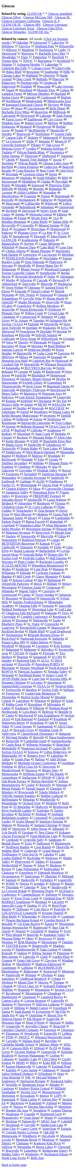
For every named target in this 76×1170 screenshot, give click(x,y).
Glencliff (7, 302)
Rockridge (34, 858)
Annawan (65, 594)
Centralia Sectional (33, 477)
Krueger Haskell (52, 913)
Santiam (11, 880)
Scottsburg (37, 722)
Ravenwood (9, 181)
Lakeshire (57, 755)
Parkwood (61, 360)
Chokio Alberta (16, 251)
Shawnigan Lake (43, 609)
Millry (34, 1063)
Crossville (27, 225)
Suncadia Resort (12, 499)
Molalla (23, 189)
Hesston (62, 331)
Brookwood (60, 807)
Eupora (49, 924)
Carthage (25, 481)
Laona (46, 518)
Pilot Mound (14, 935)
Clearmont (29, 997)
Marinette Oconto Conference (37, 763)
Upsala (53, 459)
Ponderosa (56, 481)
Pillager (36, 145)
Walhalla (41, 79)
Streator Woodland (32, 668)
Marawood (58, 627)
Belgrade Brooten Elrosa (44, 635)
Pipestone (63, 953)
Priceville (24, 664)
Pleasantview (10, 1117)
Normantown (14, 635)
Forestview (13, 693)
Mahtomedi (50, 137)
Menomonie (49, 942)
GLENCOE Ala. (38, 32)
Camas (26, 594)
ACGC (45, 660)
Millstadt (68, 876)
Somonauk (8, 1099)
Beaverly (45, 785)
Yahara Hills (60, 221)
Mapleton (28, 50)
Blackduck (38, 375)
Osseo (18, 108)
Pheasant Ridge (43, 437)
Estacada (20, 291)
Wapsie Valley (28, 591)
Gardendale (62, 518)
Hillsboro (8, 46)
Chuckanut (44, 401)
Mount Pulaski (11, 788)
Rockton (22, 437)
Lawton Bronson (35, 1000)
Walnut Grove (34, 123)
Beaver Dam (27, 247)
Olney (30, 938)
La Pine (47, 232)
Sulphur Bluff (10, 850)
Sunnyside (8, 390)
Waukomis (49, 328)
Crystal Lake (56, 313)
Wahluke (38, 463)
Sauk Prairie (64, 115)
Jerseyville (52, 302)
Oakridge (22, 42)
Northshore (42, 134)
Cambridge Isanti (35, 741)
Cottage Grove (41, 68)
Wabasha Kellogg (52, 148)
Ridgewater (31, 971)
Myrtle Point (39, 218)
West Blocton (22, 514)
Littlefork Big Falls (14, 68)
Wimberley (32, 1154)
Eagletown (8, 1081)
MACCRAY (57, 408)
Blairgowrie (63, 843)
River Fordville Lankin (17, 810)
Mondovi (8, 792)
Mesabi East (63, 532)
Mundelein (29, 181)
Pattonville (29, 1121)
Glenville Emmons (14, 145)
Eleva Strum (28, 338)
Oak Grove (53, 145)
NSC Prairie (27, 295)
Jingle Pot (8, 1015)
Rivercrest (45, 938)
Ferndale (43, 547)
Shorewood (9, 53)
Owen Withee (14, 287)
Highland (32, 75)
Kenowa (33, 752)
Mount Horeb (55, 298)
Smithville (57, 477)
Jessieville (8, 309)
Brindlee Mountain (14, 221)
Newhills (11, 1085)
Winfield (51, 803)
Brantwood (40, 927)
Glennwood (66, 207)
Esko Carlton (48, 949)
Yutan (22, 346)
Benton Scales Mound (35, 697)
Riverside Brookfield (29, 276)
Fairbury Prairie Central (34, 1088)
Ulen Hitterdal (11, 1077)
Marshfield (23, 964)
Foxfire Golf (10, 558)
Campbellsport (31, 894)
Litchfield (37, 931)
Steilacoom (29, 777)
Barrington (45, 61)
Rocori (66, 470)
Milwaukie (54, 704)
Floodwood (43, 126)
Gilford (68, 485)
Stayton (29, 243)
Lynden (31, 148)
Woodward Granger (57, 269)
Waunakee (49, 192)
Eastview (64, 353)
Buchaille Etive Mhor (16, 112)
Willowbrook (49, 338)
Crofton (55, 1055)
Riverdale (12, 174)
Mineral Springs (49, 225)
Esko (41, 459)
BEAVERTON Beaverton (18, 543)
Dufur (51, 276)
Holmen (33, 137)
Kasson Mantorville (18, 1066)
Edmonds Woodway (51, 872)
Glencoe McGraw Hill (38, 17)
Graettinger (9, 967)
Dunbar (32, 905)
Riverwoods (26, 792)
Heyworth (58, 280)
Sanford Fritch (54, 287)
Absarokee (25, 503)
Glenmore (67, 1030)
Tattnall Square (35, 788)
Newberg (7, 163)
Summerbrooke (61, 741)
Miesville (47, 284)
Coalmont (67, 916)
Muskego (56, 865)
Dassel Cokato (40, 291)
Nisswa (24, 883)
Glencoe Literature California (21, 21)
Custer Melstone (49, 243)
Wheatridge (29, 916)
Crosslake (58, 818)
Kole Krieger (62, 646)
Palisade (25, 573)
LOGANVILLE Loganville (19, 913)
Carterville (59, 748)
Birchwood (26, 715)
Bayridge (51, 1041)
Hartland (60, 93)
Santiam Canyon (12, 349)
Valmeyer (46, 200)
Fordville (21, 375)
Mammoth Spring (58, 386)
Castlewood (48, 97)
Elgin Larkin (28, 1099)
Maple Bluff (37, 631)
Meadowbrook (11, 770)
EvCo (64, 328)
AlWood (39, 1048)
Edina (62, 536)
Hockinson (46, 50)
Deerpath (40, 236)
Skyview (53, 104)
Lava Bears (29, 711)
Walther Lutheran (52, 796)
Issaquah (56, 357)
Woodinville (48, 799)
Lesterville (64, 397)
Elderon (55, 883)
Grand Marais (51, 850)
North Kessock (59, 668)
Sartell (24, 412)
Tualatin (7, 152)
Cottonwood (28, 317)
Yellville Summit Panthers (19, 796)
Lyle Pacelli (9, 832)
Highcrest (41, 807)
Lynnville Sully (34, 839)
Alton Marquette (56, 525)
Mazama (44, 141)
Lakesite (41, 1066)
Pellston (66, 1063)
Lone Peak (41, 569)
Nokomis (49, 240)
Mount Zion (25, 982)
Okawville (63, 847)
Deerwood (28, 211)
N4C (28, 1077)
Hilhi (66, 72)
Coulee (29, 785)
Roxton (6, 869)
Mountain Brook (26, 1139)
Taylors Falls (50, 690)
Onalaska (26, 178)
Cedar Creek (45, 353)
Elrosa (6, 291)
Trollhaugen (9, 854)
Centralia (30, 97)
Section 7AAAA (12, 324)
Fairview (24, 46)
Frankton (7, 466)
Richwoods (9, 459)
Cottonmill (41, 818)
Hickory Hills (10, 404)
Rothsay (7, 434)
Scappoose (54, 430)
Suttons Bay (50, 1099)
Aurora (37, 419)
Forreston (50, 1030)
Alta (54, 466)
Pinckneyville (29, 83)
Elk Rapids (57, 774)
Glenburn (24, 466)
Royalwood (13, 993)
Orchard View (31, 803)
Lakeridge (51, 64)
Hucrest (43, 982)
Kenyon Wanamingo (31, 1055)
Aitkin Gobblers (27, 192)
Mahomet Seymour (18, 532)
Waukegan (12, 1114)
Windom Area (11, 123)
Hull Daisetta (58, 558)
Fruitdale (26, 86)
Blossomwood (51, 1092)
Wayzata (7, 265)
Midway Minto (49, 1044)
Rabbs (69, 1022)
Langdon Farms (12, 93)
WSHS (10, 883)
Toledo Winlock (49, 792)
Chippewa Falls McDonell (23, 613)
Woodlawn (41, 412)
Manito (69, 883)
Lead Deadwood (60, 631)
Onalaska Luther (30, 525)
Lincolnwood (36, 108)
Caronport (42, 646)
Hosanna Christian (14, 682)
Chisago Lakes (11, 75)
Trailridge (42, 810)
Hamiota (7, 1004)
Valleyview (9, 733)
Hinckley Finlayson (33, 390)
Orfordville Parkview (15, 584)
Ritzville (38, 737)
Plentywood (22, 861)
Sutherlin (58, 638)
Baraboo (31, 690)
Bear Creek (47, 170)
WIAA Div (59, 404)
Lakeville (29, 957)
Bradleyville (59, 887)
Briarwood (23, 134)
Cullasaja (8, 1059)
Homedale (56, 521)
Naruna (27, 865)
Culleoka (36, 430)
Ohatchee (51, 876)
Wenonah (8, 675)
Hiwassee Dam (11, 1022)
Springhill (30, 474)
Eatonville (50, 1033)
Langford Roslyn (52, 997)
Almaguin (26, 547)
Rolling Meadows (48, 306)
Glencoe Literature (55, 24)
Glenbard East (52, 898)
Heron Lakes (44, 1147)
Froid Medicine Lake (44, 836)
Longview (8, 627)
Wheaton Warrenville (58, 364)
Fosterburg (26, 872)
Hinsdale (21, 185)
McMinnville (36, 130)
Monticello (57, 130)
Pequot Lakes (61, 412)
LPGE (6, 430)
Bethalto (60, 434)
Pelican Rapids (28, 163)
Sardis (37, 371)
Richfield (24, 814)
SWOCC (24, 1037)
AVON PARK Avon (14, 679)
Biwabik (7, 924)
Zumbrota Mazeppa (54, 474)
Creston (23, 371)
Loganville (65, 880)
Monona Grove (11, 148)
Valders (40, 861)
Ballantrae (54, 580)
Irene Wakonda (34, 262)
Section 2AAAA (12, 752)
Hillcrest (11, 50)
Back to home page (14, 1165)
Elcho (57, 547)
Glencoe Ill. (62, 17)
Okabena (42, 514)
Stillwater (22, 909)
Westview (27, 53)
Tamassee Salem (12, 518)
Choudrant (54, 993)
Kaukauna (21, 708)
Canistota (8, 1088)
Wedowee (51, 858)
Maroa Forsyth (35, 521)
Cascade (42, 280)
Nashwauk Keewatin (33, 638)
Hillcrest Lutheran (48, 1004)
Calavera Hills (19, 1048)
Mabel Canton (39, 1008)
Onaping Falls (28, 605)
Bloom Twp (55, 1015)
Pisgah (56, 342)
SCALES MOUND (14, 565)
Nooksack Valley (61, 1081)
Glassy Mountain (47, 576)
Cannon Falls (14, 137)
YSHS (34, 441)
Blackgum (8, 668)
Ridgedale (55, 189)
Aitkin (6, 759)
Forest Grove (14, 119)
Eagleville (53, 1019)
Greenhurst (65, 1117)
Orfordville (51, 324)
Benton (44, 1095)
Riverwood (27, 115)
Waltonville (40, 620)
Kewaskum (27, 1095)
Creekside (12, 839)
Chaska (45, 181)
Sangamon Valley (17, 492)
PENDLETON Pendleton (22, 258)
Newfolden (50, 258)
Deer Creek (23, 79)
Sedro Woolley (11, 529)
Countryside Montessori (40, 693)
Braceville (12, 1150)
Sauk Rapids (23, 1011)
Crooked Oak (10, 364)
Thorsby (23, 342)
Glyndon (68, 338)
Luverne (7, 192)
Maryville (47, 536)
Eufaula (66, 1128)
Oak (51, 722)
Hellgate (68, 690)
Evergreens (43, 1011)
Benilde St (65, 711)
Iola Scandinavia (49, 715)
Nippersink (65, 200)
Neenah (65, 1070)
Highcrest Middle (39, 349)
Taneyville (29, 284)
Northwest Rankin (17, 847)
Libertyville (63, 68)
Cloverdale (9, 616)
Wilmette (47, 317)
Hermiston (8, 1095)
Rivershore (35, 704)
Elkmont (38, 708)
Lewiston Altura (33, 174)
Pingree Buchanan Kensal (22, 920)
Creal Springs (23, 726)
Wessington (42, 989)
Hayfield (11, 211)
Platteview (56, 262)
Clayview (51, 960)
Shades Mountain (29, 302)
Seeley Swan (48, 211)
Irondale (39, 883)
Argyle (6, 931)
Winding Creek (49, 730)
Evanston (30, 196)
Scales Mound (25, 821)
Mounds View (46, 90)
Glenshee (56, 788)
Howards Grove (23, 730)
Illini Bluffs (9, 916)
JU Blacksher (22, 807)
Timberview (13, 452)
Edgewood (8, 86)
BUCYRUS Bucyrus (38, 368)
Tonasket (39, 320)
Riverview (21, 496)
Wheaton (40, 701)
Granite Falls (63, 134)
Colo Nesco (41, 909)
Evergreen (12, 474)
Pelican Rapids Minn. (31, 152)
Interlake (31, 328)
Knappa (11, 401)
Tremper (58, 982)
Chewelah (64, 1147)
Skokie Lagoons (24, 551)
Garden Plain (61, 957)
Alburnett (58, 829)
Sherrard (55, 1022)
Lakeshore (23, 701)
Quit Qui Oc (30, 854)
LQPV (58, 1095)
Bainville (33, 935)
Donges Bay (56, 554)
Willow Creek (34, 313)
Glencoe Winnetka (14, 32)
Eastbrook (8, 481)
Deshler (22, 408)
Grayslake (25, 470)
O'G (44, 905)
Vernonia (48, 605)
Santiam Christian (46, 825)
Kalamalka (13, 368)
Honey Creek (54, 675)
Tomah (19, 130)
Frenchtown (27, 331)
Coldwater (8, 338)
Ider (40, 580)
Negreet (20, 931)
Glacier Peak (50, 485)
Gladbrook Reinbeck (33, 978)
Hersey (32, 518)
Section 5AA (28, 1092)
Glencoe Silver (11, 17)
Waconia (7, 562)
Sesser (53, 174)
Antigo (28, 404)
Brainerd (26, 126)
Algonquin (67, 276)
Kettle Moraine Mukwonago (20, 415)
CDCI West (49, 1059)
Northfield (63, 61)
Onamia (63, 295)
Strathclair (22, 569)
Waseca (18, 1106)
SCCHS (57, 657)
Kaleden (11, 1070)
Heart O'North (35, 1022)
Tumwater (39, 357)
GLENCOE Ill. (11, 24)
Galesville (57, 1000)
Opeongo (34, 287)
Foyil (67, 931)
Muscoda (25, 646)
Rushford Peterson (34, 540)
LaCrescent (49, 254)
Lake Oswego (64, 86)
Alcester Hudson (25, 1052)
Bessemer (12, 598)
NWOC (28, 61)
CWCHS (18, 653)
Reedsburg (59, 616)
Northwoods (10, 711)
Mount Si (61, 141)
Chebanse (22, 1143)
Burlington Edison (56, 1154)
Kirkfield (27, 401)
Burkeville (28, 880)
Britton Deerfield (42, 781)
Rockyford (8, 638)
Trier (43, 887)
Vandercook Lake (51, 1125)
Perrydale (61, 181)
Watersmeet (9, 540)
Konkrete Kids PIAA (47, 1143)
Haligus (40, 759)
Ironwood (38, 185)
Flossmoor (12, 1033)
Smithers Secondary (15, 463)
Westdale (27, 459)
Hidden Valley (11, 1154)
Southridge (51, 72)
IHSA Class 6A (28, 766)
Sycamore (19, 229)
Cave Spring (29, 1070)
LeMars (67, 1033)
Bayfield (7, 167)
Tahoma (68, 448)
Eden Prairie (59, 236)
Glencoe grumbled (60, 13)
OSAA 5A (43, 686)
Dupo (60, 1074)
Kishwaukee (52, 869)
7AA (55, 218)
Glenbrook (50, 83)
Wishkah (41, 814)
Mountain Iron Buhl (15, 360)
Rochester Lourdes (52, 562)
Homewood (58, 229)
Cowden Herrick (54, 920)
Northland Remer (30, 675)
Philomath (40, 342)
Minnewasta (9, 1136)
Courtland (8, 525)
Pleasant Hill (64, 529)
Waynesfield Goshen (33, 627)
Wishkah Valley (47, 470)
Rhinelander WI (12, 755)
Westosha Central (40, 214)
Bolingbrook (27, 207)
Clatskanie (8, 317)
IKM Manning (27, 942)
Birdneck (8, 503)
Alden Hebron (39, 642)
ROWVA (7, 671)
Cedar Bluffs (39, 221)
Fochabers (46, 880)
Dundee (7, 660)
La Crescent (13, 141)
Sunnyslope (32, 876)
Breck (38, 584)
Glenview (49, 75)
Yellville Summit (46, 335)
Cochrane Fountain (48, 573)
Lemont (7, 408)
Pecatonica (57, 152)
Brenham (41, 902)
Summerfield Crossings (17, 686)
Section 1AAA (64, 989)
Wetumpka (24, 1147)
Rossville (8, 200)
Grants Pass (22, 759)
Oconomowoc (11, 876)
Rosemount (9, 423)
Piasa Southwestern (61, 737)
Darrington (54, 682)
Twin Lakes (50, 448)
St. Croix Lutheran (40, 507)
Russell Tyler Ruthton (34, 159)
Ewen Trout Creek (26, 898)
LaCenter (58, 902)
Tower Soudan (44, 594)
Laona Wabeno (56, 499)
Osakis (33, 653)
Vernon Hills (10, 61)
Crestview (49, 591)
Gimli (44, 957)
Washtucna (65, 284)
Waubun (53, 931)
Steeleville (35, 445)
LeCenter (37, 682)
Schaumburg (10, 298)
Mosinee (38, 189)
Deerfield (58, 57)
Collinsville (32, 203)
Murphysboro (10, 196)
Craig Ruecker (25, 170)
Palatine (7, 64)
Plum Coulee (26, 562)
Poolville (60, 909)
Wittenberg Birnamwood (48, 565)
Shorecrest (19, 829)
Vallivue (7, 1147)
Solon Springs (11, 156)
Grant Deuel (32, 1117)
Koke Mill (49, 1063)
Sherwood (8, 331)
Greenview (30, 254)
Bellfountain (10, 799)
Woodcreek (31, 1033)
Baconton (8, 346)
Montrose (48, 1139)
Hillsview (8, 357)
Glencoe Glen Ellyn (49, 28)
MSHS (20, 1063)
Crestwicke (52, 624)
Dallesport (43, 843)
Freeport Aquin (31, 587)
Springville (35, 499)
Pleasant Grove (27, 232)
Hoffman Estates (34, 774)
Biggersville (40, 946)
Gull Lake (64, 609)
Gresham (28, 832)
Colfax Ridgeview (55, 752)
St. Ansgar (21, 320)
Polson (45, 196)
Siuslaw (11, 536)
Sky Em (61, 401)
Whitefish (8, 247)
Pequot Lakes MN (13, 642)
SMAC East (48, 1121)
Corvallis (12, 1041)
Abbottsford (9, 284)
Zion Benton (46, 510)
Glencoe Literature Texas (18, 28)
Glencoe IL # (50, 21)
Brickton (11, 1121)
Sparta (6, 1011)
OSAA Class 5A (59, 426)
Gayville (29, 1125)
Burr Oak (58, 927)
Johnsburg (47, 207)
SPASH (46, 777)
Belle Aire (37, 1158)
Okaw (37, 488)
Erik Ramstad (24, 719)
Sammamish (45, 726)
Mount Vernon (30, 269)
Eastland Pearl (61, 1066)
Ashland (51, 1103)
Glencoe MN (32, 24)
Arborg (6, 620)
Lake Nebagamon (27, 869)
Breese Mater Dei (47, 265)
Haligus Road (31, 1041)
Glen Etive (66, 170)
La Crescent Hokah (14, 891)
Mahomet (30, 649)
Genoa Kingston (28, 167)
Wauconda (43, 86)
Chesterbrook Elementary (37, 733)
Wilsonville (66, 46)
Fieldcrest (54, 309)
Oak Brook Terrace (14, 781)
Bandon (7, 576)
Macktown (17, 1103)
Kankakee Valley (55, 935)
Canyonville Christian (59, 488)
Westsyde (37, 408)
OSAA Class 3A (28, 986)
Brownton (32, 72)
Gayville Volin (32, 298)
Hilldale (52, 584)
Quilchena (36, 1015)
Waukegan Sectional (34, 748)
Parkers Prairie (11, 521)
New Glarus (46, 832)
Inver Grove (34, 386)
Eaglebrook (35, 119)
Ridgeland (12, 649)
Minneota (68, 971)
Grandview (24, 306)
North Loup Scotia (14, 1158)
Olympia (47, 975)
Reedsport (43, 503)
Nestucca (31, 770)
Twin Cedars (63, 423)
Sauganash (40, 657)
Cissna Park (60, 514)
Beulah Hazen (11, 843)
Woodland (25, 90)
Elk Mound (34, 1019)
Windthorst (29, 1136)
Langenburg (9, 777)
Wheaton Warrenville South (53, 1037)
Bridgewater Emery (55, 1150)
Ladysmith (8, 115)
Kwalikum (60, 719)
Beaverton (41, 112)
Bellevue (48, 711)
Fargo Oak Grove (28, 960)
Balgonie (65, 733)
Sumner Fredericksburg (28, 602)
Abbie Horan (38, 829)
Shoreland (23, 434)
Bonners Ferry (36, 755)
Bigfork (66, 97)
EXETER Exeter (16, 946)
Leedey (6, 821)
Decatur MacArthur (41, 1106)
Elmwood (31, 156)
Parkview (8, 397)
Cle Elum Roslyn (28, 924)
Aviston (10, 426)
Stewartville (32, 364)
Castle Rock (13, 744)
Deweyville (49, 916)
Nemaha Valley (57, 671)
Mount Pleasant (40, 251)
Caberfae (29, 887)
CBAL (60, 777)
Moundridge (10, 803)
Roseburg (8, 335)
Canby (62, 50)
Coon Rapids (42, 847)
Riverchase (38, 229)
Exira (28, 843)
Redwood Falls (26, 660)
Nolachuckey (24, 510)
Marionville (24, 353)
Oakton (22, 953)
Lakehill (66, 1121)
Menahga (29, 799)
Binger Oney (50, 770)
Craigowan (53, 587)
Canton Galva (10, 1000)
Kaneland (35, 1103)
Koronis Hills (58, 679)
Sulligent (51, 894)
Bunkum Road (58, 708)
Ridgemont (9, 269)
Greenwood (9, 594)
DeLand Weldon (46, 1077)
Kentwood (50, 971)
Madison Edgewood (48, 964)
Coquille (29, 1114)
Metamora (8, 178)
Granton (7, 960)
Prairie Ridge (29, 448)
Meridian (68, 254)
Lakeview (58, 42)
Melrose (53, 123)
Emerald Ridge (33, 554)
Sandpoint (55, 839)
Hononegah (62, 196)
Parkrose (7, 232)
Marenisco (30, 393)
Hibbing (19, 1008)
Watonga (61, 785)
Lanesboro (31, 1150)
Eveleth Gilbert (32, 382)
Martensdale (10, 382)
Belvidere (47, 649)
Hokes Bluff (13, 72)
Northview (54, 419)
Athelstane (8, 412)
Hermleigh (12, 1125)
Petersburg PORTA (47, 664)
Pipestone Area (52, 393)
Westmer (30, 975)
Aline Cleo (9, 1128)
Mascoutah (13, 203)
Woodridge (9, 57)
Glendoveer (53, 445)
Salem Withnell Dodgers (17, 1074)
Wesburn (7, 982)
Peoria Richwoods (32, 309)
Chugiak (7, 986)
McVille (60, 1011)
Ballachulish (47, 551)
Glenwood (40, 42)
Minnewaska (10, 774)
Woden (6, 569)
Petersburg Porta (44, 492)
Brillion (56, 701)
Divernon (22, 620)
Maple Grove (14, 445)
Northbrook (13, 101)
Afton (41, 865)
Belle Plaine (57, 108)
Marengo (37, 346)
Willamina (8, 573)
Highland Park (44, 46)
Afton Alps (64, 437)
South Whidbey (47, 178)
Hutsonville (48, 598)
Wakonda (51, 613)
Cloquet (7, 437)
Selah (69, 701)
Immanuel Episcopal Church (24, 104)
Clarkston (8, 872)
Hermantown (27, 200)
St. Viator (33, 624)
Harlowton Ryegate (32, 1081)
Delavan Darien (12, 1019)
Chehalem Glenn (13, 507)
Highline (7, 989)
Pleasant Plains (58, 463)
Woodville (24, 265)
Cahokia (48, 854)
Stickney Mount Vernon (35, 379)
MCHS (42, 404)
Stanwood (46, 295)
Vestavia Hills (64, 686)
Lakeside (45, 115)
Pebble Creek (14, 704)
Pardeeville (13, 975)
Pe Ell (53, 1048)
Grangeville (48, 1052)
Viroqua (60, 503)
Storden (7, 134)
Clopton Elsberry (17, 488)
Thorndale (12, 887)
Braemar (22, 657)
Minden (54, 1085)
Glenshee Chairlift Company (20, 1030)
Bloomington (34, 993)
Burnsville (12, 741)
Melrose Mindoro (38, 93)
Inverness (49, 415)
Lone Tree (66, 247)
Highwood (49, 156)
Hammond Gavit (51, 1114)
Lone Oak (38, 679)
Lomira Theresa (61, 1110)
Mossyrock (42, 532)
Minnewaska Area (59, 101)
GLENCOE (34, 13)
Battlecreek (53, 371)
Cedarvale (30, 850)
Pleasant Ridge (11, 938)
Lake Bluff (48, 247)
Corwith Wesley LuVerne (22, 1132)
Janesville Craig (12, 905)
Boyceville (9, 225)
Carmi (10, 715)
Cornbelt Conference (34, 616)
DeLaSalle (48, 1136)
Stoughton (39, 1110)
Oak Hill (49, 1132)
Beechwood (58, 390)
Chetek (10, 159)
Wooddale (53, 456)
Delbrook (22, 419)
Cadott (6, 708)
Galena (64, 90)
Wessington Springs (38, 529)
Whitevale (51, 203)
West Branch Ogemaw (40, 452)
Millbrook (59, 112)
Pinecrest (58, 79)
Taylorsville (13, 690)
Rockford (29, 598)
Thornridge (9, 697)
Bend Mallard (57, 346)
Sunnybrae (49, 1128)
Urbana (56, 978)
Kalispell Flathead (55, 986)
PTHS (10, 1037)
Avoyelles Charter (36, 1026)
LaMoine (27, 967)
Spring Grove (10, 97)
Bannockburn (10, 243)
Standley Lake (28, 1059)
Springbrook (21, 236)
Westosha (23, 825)
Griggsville (13, 1026)
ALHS (40, 481)
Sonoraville (28, 536)
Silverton (26, 280)
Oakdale (67, 942)
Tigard (10, 90)
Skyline (61, 379)
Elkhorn (62, 214)
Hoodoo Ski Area (17, 1110)
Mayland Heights (17, 737)
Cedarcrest (51, 167)
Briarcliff (59, 1026)
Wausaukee (9, 477)
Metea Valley (10, 393)
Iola (22, 1015)
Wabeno (7, 825)
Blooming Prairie (43, 891)
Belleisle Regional (32, 426)
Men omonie (10, 957)
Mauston (58, 569)
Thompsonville (11, 386)
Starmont (67, 156)
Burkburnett (9, 997)
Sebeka (20, 214)
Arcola (57, 159)
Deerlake (46, 331)
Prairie (6, 185)
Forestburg (60, 1008)
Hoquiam (24, 989)
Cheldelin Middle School (18, 1044)
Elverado (49, 653)
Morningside (28, 485)
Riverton (68, 137)
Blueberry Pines (12, 624)
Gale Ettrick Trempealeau (35, 397)
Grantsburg (54, 382)
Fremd (22, 218)
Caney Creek (29, 1128)
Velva (9, 342)
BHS (65, 178)
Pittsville (24, 335)
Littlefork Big (41, 360)
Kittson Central (23, 580)
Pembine (7, 218)
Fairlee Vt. (8, 485)
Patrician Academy (30, 671)
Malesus (37, 456)
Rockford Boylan (13, 631)
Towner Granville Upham (18, 273)
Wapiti (48, 1117)
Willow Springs (42, 953)
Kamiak (45, 543)
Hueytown (24, 1004)
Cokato (55, 540)
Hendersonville (25, 949)
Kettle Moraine (15, 441)
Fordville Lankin (34, 558)
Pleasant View (11, 313)
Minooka (41, 466)
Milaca (23, 357)
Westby (10, 280)
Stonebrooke (48, 273)
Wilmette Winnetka (38, 744)
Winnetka (8, 591)
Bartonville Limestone (35, 423)
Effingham (45, 1074)
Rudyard (20, 430)
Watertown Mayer (13, 722)
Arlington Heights (28, 64)
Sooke (57, 620)
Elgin (24, 57)
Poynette (68, 836)
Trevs (65, 613)
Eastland (43, 719)
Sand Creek (42, 434)
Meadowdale (34, 101)
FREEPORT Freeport (47, 496)
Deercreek (49, 766)
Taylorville (9, 448)
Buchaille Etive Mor (52, 53)
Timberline (40, 57)
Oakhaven (49, 1070)
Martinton (64, 1106)
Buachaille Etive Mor (57, 441)
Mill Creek (24, 576)
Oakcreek (8, 470)
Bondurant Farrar (33, 1085)
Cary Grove (55, 119)
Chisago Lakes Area (56, 163)
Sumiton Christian (51, 821)
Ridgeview (9, 83)
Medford (21, 456)
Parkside (33, 324)
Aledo (30, 141)
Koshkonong (30, 240)
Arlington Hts (58, 320)
